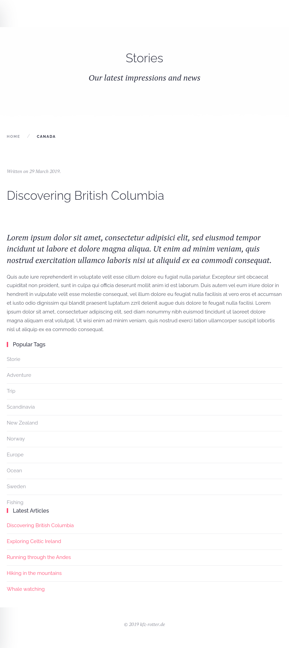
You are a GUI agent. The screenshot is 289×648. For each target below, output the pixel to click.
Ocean (14, 471)
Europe (15, 455)
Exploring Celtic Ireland (34, 541)
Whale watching (26, 589)
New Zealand (22, 423)
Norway (16, 439)
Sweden (16, 486)
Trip (11, 391)
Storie (13, 359)
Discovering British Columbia (85, 195)
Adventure (19, 375)
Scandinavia (21, 407)
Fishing (15, 502)
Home (13, 136)
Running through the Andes (39, 557)
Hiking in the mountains (34, 573)
